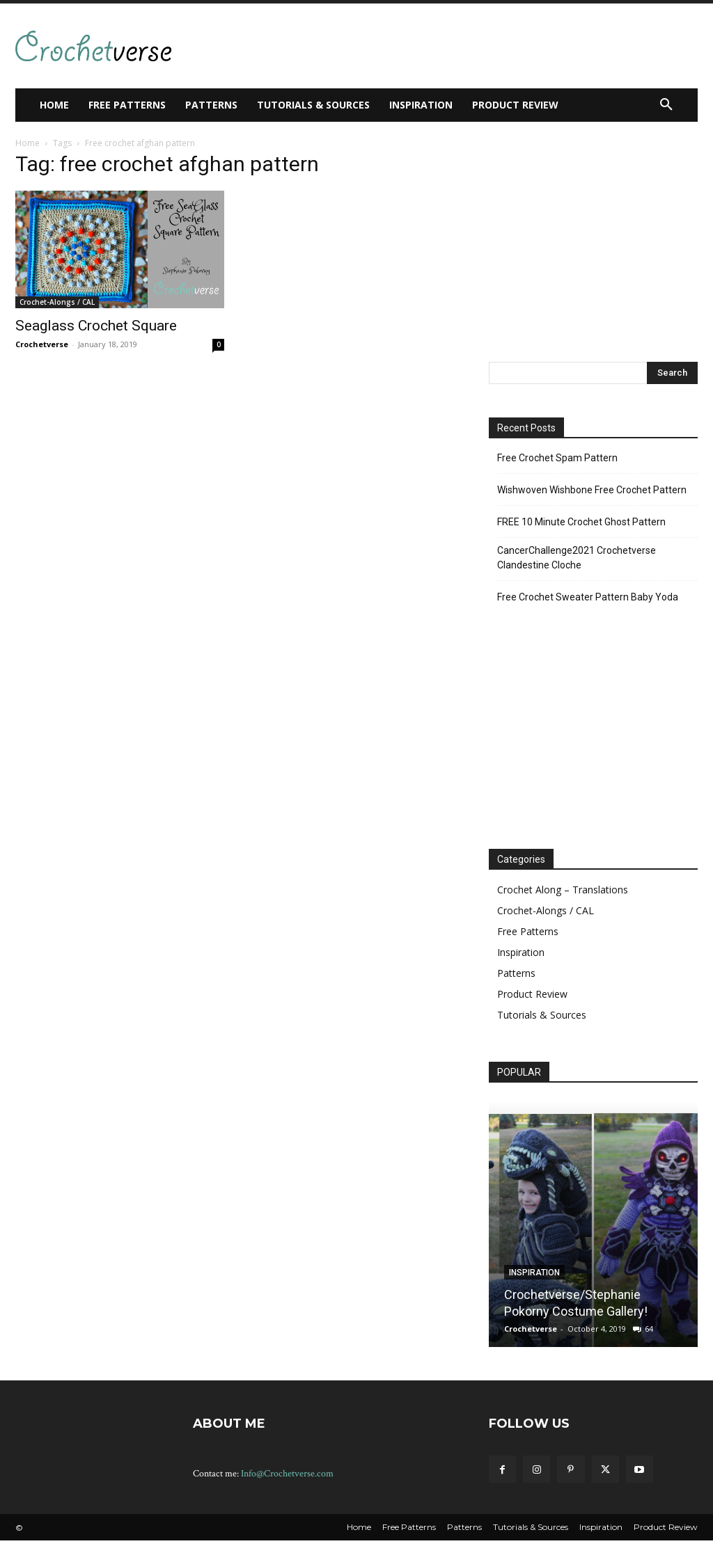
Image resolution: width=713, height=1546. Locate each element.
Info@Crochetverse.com (287, 1473)
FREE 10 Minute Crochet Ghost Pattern (581, 521)
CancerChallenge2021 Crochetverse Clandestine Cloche (576, 558)
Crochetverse (41, 344)
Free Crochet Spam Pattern (557, 457)
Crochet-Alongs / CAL (57, 302)
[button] (666, 105)
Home (27, 143)
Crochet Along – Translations (562, 889)
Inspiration (520, 952)
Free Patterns (527, 931)
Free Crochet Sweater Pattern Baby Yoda (587, 597)
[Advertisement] (354, 44)
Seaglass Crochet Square (96, 325)
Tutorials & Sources (541, 1014)
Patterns (516, 973)
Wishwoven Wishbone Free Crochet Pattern (592, 489)
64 (649, 1328)
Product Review (532, 994)
